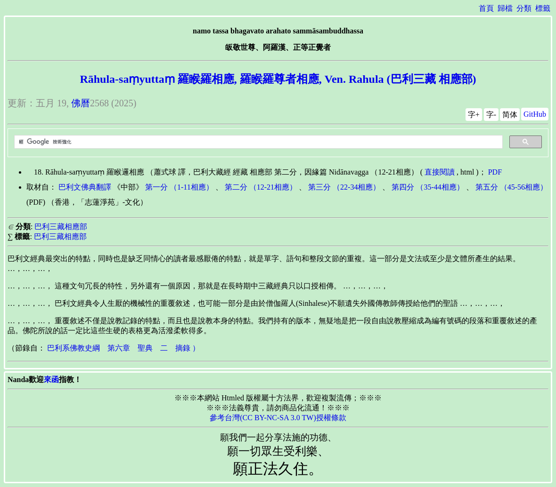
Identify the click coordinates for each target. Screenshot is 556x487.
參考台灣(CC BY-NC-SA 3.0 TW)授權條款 (278, 418)
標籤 (542, 8)
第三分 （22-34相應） (344, 187)
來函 (51, 379)
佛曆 (80, 103)
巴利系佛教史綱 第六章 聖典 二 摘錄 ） (123, 348)
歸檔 (505, 8)
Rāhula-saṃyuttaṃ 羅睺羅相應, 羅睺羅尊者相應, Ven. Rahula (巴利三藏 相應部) (278, 79)
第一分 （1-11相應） (179, 187)
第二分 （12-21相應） (261, 187)
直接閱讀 (440, 172)
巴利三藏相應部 (60, 227)
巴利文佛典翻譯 (84, 187)
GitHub (534, 114)
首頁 (486, 8)
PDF (495, 172)
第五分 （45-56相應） (511, 187)
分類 (523, 8)
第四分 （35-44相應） (428, 187)
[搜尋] (257, 142)
